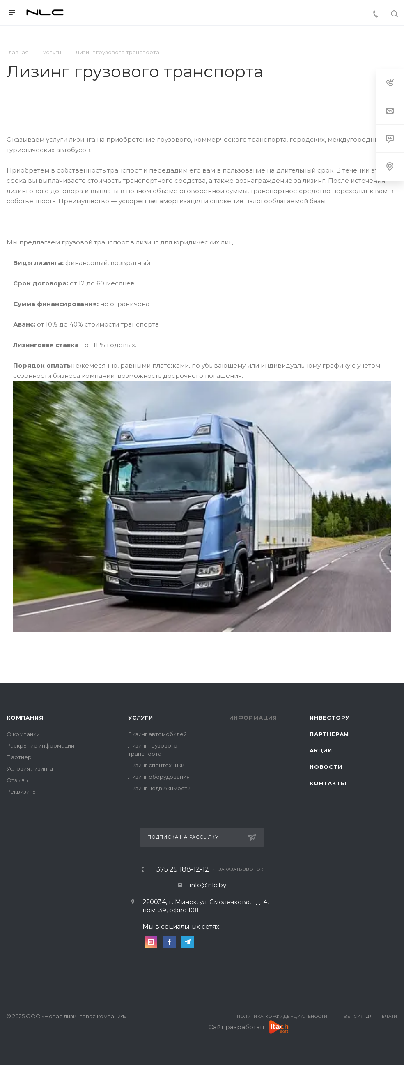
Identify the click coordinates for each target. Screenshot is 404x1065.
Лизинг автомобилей (157, 734)
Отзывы (18, 780)
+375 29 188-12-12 (180, 869)
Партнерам (329, 734)
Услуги (140, 717)
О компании (23, 734)
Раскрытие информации (40, 745)
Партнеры (21, 757)
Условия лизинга (30, 768)
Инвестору (329, 717)
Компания (25, 717)
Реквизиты (22, 791)
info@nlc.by (208, 885)
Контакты (328, 783)
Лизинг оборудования (159, 776)
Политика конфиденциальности (282, 1016)
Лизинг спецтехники (156, 765)
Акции (321, 750)
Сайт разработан (236, 1027)
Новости (326, 767)
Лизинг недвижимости (159, 788)
